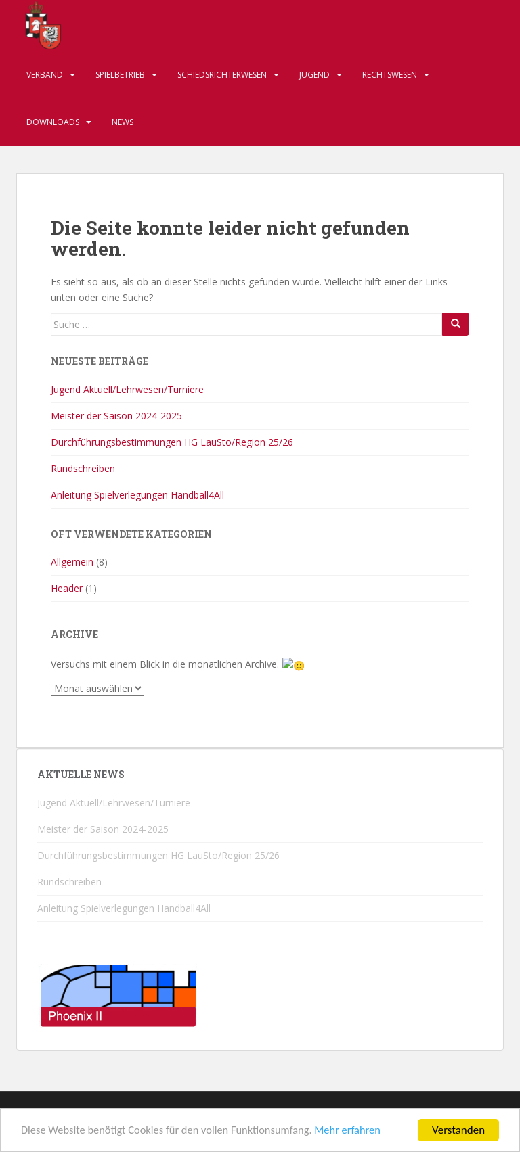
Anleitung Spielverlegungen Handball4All (137, 494)
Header (67, 588)
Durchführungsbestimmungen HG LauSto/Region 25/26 (172, 442)
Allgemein (72, 561)
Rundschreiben (83, 468)
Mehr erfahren (359, 1139)
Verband (44, 74)
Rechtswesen (389, 74)
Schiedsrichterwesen (222, 74)
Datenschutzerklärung (350, 1110)
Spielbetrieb (120, 74)
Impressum (139, 1110)
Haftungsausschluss (229, 1110)
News (122, 122)
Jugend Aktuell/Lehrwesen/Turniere (127, 389)
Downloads (52, 122)
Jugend (314, 74)
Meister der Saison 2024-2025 (116, 415)
